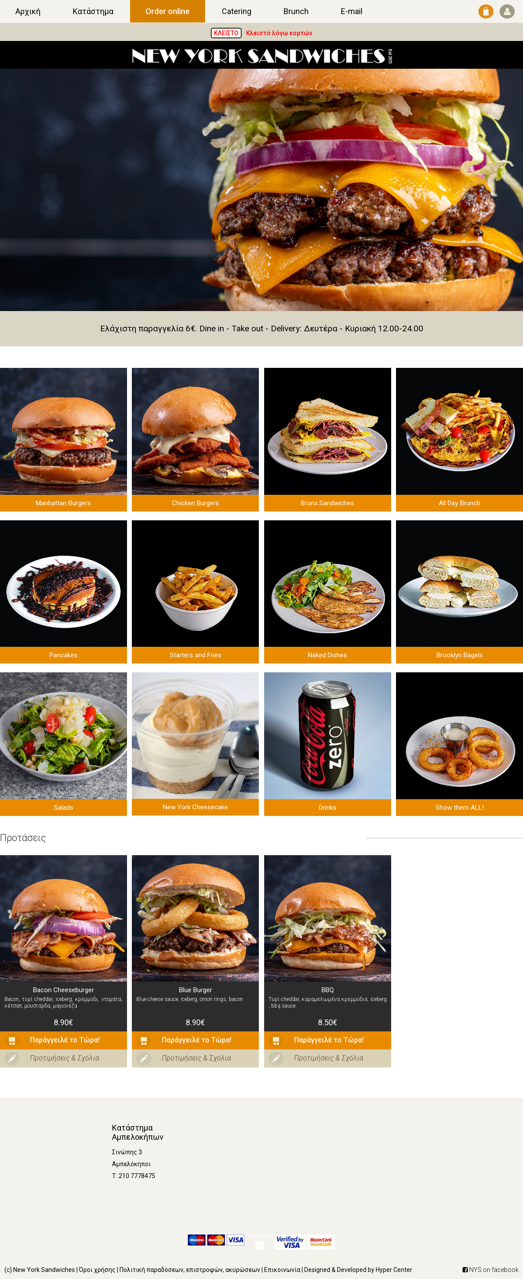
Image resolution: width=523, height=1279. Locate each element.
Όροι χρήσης (97, 1269)
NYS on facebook (491, 1269)
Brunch (296, 11)
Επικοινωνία (282, 1269)
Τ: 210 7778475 (133, 1175)
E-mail (351, 11)
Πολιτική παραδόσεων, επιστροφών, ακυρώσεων (190, 1269)
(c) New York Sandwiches (39, 1269)
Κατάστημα (93, 11)
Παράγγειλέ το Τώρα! (52, 1040)
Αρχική (28, 11)
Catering (236, 11)
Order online (168, 11)
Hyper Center (394, 1269)
